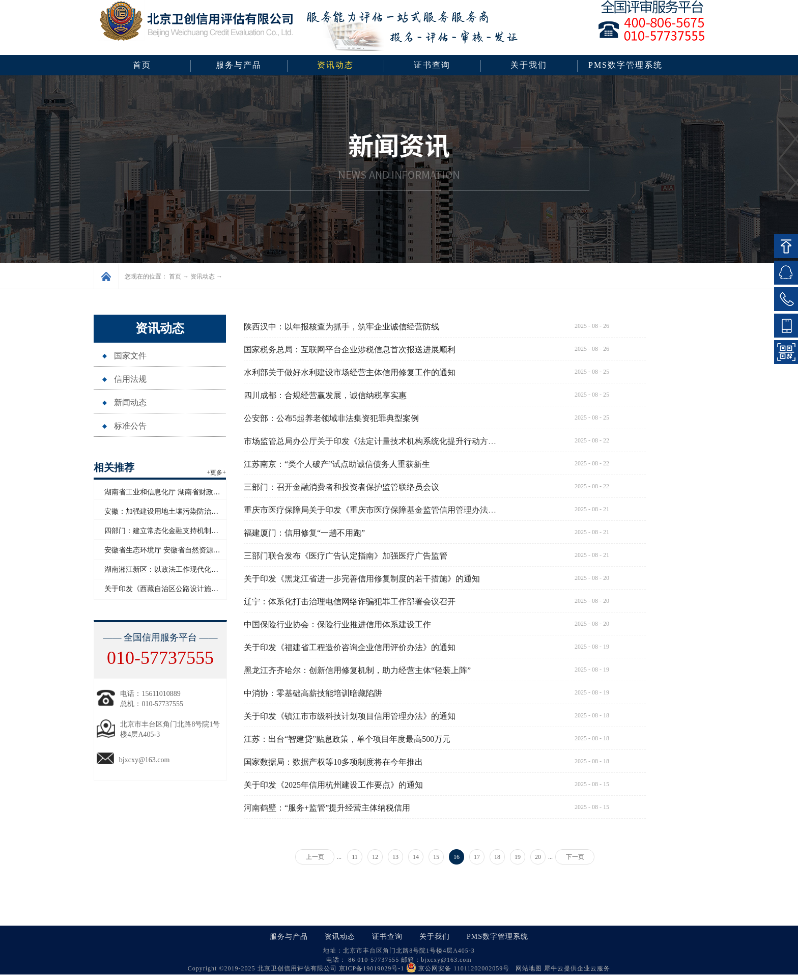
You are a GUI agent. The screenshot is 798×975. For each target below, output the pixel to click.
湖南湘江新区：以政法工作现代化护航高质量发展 (182, 569)
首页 (142, 65)
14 (416, 856)
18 (497, 856)
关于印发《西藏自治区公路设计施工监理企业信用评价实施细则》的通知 (218, 589)
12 (375, 856)
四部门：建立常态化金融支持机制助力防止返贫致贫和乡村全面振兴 (211, 531)
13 (395, 856)
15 (436, 856)
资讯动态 (202, 276)
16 (456, 856)
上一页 (315, 856)
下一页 (575, 856)
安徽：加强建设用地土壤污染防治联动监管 (172, 511)
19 (518, 856)
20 (538, 856)
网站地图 (526, 968)
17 (477, 856)
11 (355, 856)
